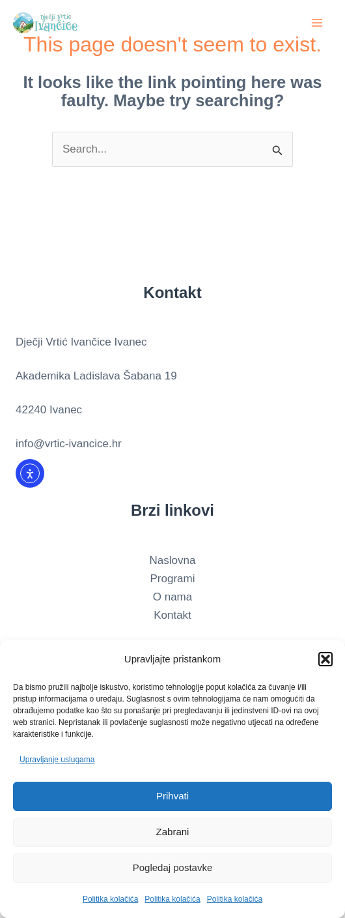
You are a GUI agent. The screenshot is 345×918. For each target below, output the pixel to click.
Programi (172, 578)
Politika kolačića (110, 899)
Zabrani (172, 831)
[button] (325, 659)
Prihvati (172, 795)
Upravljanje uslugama (57, 759)
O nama (172, 597)
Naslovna (173, 560)
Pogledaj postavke (173, 867)
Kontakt (172, 615)
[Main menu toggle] (318, 23)
